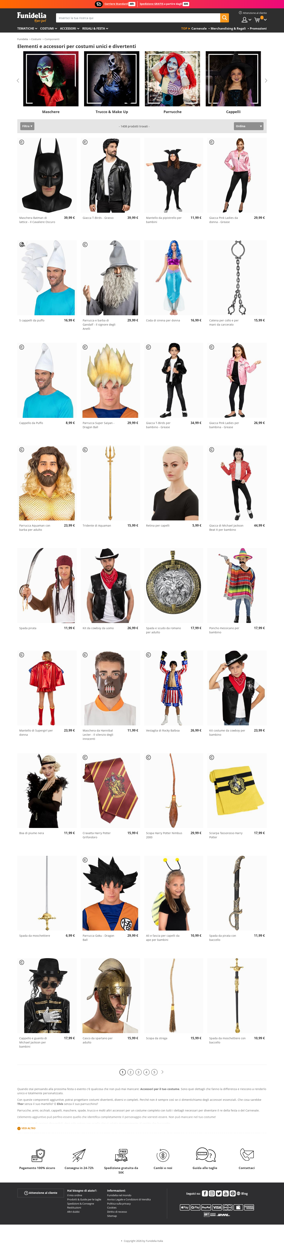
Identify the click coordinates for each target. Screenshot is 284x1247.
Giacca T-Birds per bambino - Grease (158, 425)
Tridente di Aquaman (97, 525)
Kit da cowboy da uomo (98, 628)
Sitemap (112, 1216)
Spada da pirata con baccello (222, 938)
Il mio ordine (74, 1195)
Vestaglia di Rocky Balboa (163, 730)
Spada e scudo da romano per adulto (163, 630)
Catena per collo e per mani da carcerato (224, 322)
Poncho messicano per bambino (224, 630)
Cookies (111, 1207)
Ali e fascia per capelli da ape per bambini (162, 938)
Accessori (68, 28)
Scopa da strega (156, 1038)
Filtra (25, 126)
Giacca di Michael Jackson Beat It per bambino (226, 528)
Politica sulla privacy (119, 1203)
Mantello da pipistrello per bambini (164, 220)
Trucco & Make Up (112, 111)
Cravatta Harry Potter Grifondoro (97, 835)
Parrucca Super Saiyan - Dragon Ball (98, 425)
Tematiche (25, 28)
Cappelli (233, 111)
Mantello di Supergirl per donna (36, 732)
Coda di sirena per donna (163, 320)
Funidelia (22, 39)
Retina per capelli (158, 525)
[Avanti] (162, 1072)
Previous (18, 81)
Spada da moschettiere (34, 935)
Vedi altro (28, 1128)
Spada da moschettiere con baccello (227, 1040)
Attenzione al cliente (40, 1193)
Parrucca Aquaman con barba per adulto (34, 528)
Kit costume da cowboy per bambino (227, 732)
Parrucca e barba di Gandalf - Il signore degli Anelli (99, 324)
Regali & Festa (93, 28)
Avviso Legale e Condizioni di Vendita (129, 1199)
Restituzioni (74, 1207)
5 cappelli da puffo (31, 320)
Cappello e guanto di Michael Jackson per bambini (33, 1042)
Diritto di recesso (117, 1211)
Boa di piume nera (31, 833)
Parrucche (173, 111)
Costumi (47, 28)
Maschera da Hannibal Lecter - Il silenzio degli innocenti (98, 735)
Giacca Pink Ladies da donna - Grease (223, 220)
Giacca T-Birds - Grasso (98, 218)
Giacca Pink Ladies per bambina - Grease (224, 425)
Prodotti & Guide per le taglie (84, 1199)
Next (266, 81)
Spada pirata (27, 628)
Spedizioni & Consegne (80, 1203)
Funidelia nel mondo (119, 1195)
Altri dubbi (73, 1211)
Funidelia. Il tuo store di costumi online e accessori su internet (31, 17)
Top (184, 28)
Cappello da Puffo (31, 423)
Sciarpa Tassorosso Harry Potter (225, 835)
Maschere (51, 111)
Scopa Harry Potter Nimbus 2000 (164, 835)
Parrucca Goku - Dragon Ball (98, 938)
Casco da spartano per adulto (98, 1040)
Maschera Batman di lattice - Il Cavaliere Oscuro (37, 220)
